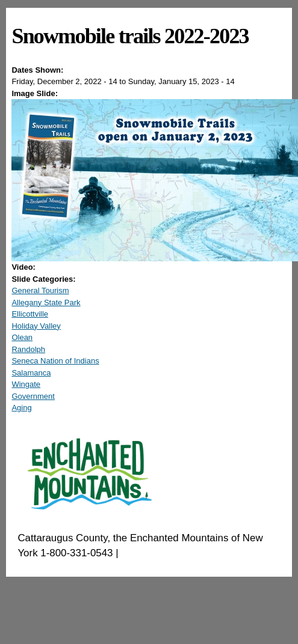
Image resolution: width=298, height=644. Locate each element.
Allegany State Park (45, 302)
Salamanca (31, 372)
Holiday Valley (35, 325)
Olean (22, 337)
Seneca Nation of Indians (55, 360)
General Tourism (40, 290)
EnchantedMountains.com (179, 553)
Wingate (25, 384)
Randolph (28, 349)
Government (33, 396)
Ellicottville (29, 313)
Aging (21, 407)
